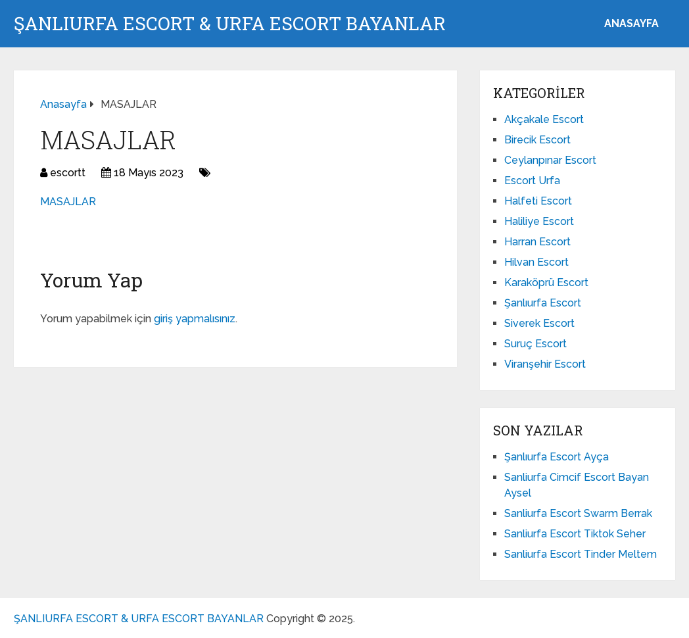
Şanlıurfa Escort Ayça (556, 457)
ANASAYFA (631, 23)
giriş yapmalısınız (194, 318)
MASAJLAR (68, 201)
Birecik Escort (537, 140)
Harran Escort (537, 241)
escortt (67, 172)
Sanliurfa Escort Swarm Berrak (578, 513)
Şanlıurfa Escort (542, 303)
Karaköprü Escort (546, 282)
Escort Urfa (532, 180)
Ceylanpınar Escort (550, 160)
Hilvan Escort (536, 262)
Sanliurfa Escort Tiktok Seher (575, 534)
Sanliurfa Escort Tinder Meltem (580, 554)
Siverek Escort (539, 323)
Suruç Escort (535, 343)
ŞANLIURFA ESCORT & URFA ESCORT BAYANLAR (230, 23)
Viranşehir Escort (545, 364)
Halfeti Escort (538, 201)
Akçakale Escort (544, 119)
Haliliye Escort (539, 221)
